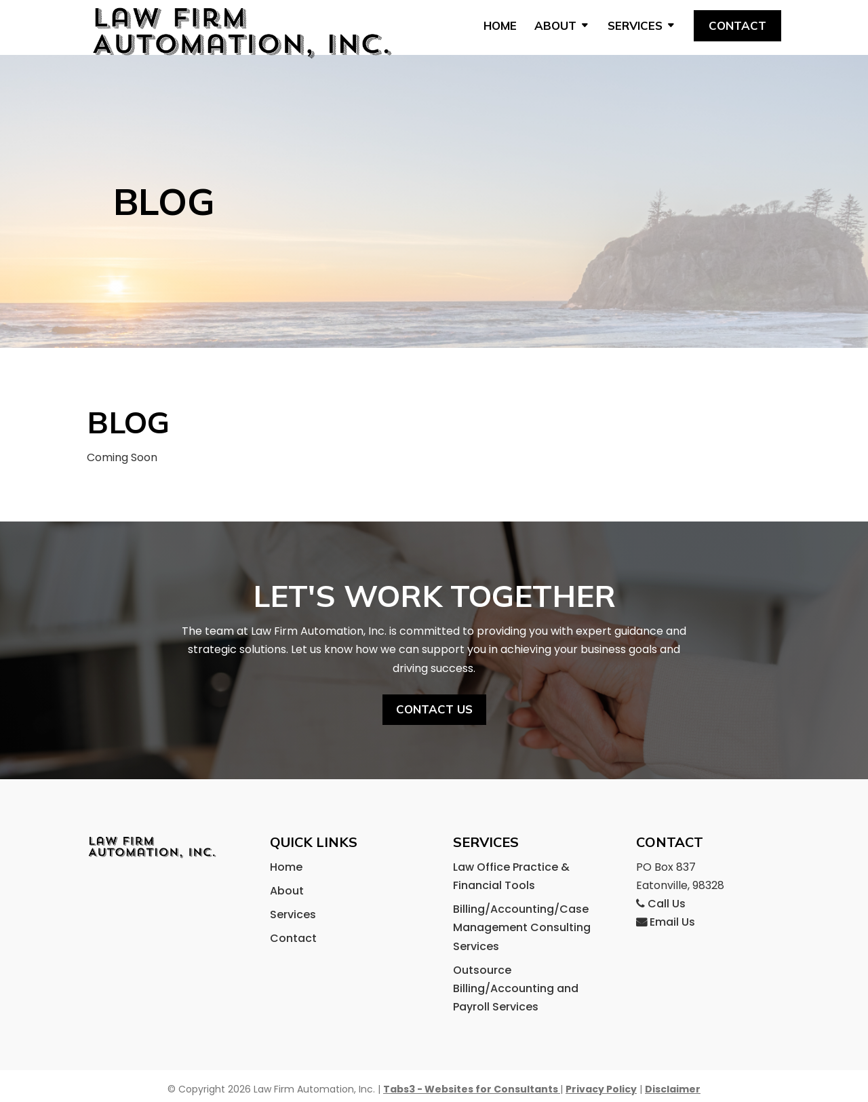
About (555, 27)
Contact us (434, 685)
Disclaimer (673, 1089)
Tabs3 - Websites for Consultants (471, 1089)
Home (500, 27)
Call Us (661, 903)
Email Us (665, 922)
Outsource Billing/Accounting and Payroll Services (515, 988)
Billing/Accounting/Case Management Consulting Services (522, 927)
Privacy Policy (601, 1089)
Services (635, 27)
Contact (737, 25)
